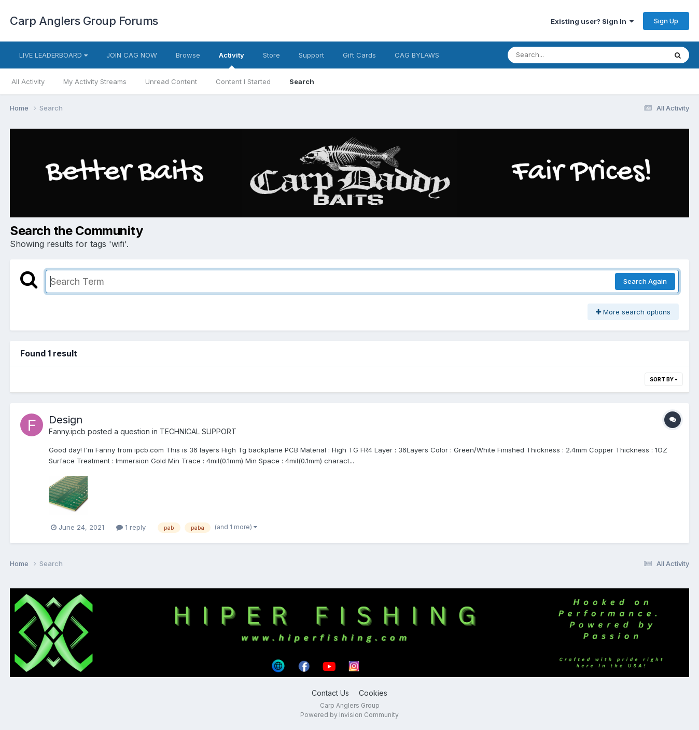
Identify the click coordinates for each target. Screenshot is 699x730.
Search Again (645, 281)
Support (311, 55)
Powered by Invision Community (349, 715)
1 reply (131, 527)
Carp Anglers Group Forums (84, 20)
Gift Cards (359, 55)
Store (271, 55)
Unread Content (171, 81)
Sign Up (666, 21)
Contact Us (330, 692)
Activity (231, 59)
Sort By (664, 379)
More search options (633, 312)
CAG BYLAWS (417, 55)
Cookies (373, 692)
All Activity (28, 81)
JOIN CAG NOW (131, 55)
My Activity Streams (95, 81)
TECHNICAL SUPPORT (198, 431)
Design (65, 420)
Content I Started (243, 81)
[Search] (559, 55)
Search (301, 81)
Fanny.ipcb (67, 431)
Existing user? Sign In (592, 21)
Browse (188, 55)
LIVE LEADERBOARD (53, 55)
